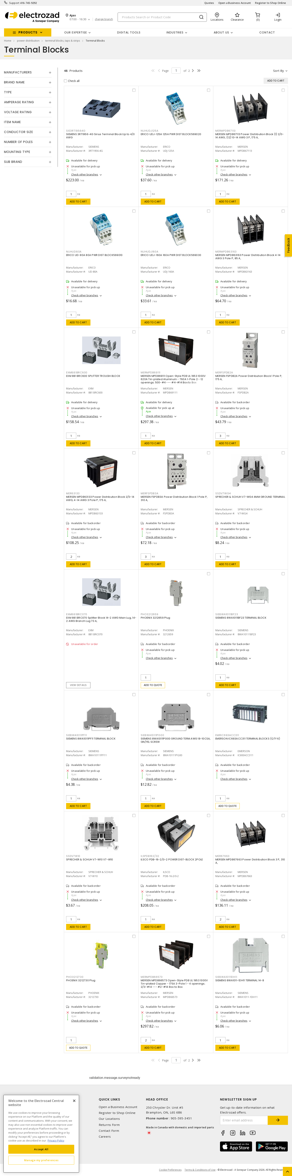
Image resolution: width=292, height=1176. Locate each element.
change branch (104, 19)
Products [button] (28, 32)
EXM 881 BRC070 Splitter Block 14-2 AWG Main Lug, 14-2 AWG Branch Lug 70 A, (101, 619)
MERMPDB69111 (150, 372)
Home (7, 40)
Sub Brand (13, 162)
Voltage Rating (18, 112)
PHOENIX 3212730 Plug (80, 980)
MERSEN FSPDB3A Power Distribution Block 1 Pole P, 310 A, (174, 498)
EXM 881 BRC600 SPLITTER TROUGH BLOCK (93, 376)
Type (8, 92)
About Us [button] (221, 32)
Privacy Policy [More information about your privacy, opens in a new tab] (56, 1140)
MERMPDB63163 (226, 251)
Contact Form (109, 1131)
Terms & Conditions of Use (200, 1170)
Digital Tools (129, 32)
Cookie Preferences (170, 1170)
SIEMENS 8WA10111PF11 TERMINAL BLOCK (91, 738)
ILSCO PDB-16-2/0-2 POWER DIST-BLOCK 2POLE (172, 859)
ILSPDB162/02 (150, 856)
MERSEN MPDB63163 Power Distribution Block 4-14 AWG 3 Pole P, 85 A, (248, 256)
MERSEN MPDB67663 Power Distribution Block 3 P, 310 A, (250, 861)
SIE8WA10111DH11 (226, 977)
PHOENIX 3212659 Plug (155, 617)
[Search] (162, 17)
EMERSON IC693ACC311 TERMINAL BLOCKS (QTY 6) (247, 738)
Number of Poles (18, 142)
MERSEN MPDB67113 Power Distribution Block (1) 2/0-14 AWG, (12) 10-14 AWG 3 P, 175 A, (249, 135)
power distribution (28, 40)
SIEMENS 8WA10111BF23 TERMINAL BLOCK (240, 617)
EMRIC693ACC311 (227, 735)
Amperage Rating (19, 102)
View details (78, 685)
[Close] (74, 1100)
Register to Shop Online (270, 3)
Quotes (209, 3)
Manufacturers (18, 72)
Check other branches (84, 174)
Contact (267, 32)
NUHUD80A (74, 251)
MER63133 (73, 493)
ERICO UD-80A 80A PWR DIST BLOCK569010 (94, 255)
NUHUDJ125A (149, 130)
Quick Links (109, 1099)
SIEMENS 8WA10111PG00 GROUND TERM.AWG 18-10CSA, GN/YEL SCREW (176, 740)
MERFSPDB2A (224, 372)
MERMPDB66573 (152, 977)
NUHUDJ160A (149, 251)
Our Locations (109, 1119)
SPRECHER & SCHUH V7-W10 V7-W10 (89, 859)
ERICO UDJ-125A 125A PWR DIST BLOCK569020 (171, 134)
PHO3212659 (149, 614)
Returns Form (109, 1125)
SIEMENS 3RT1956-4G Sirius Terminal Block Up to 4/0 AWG (100, 135)
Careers (105, 1136)
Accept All (41, 1149)
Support (14, 3)
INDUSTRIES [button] (175, 32)
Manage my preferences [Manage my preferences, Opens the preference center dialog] (41, 1160)
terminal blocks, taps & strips (62, 40)
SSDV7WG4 (223, 493)
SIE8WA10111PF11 (76, 735)
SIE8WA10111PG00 (152, 735)
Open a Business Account (234, 3)
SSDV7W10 (73, 856)
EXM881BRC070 (76, 614)
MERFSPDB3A (149, 493)
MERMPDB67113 (225, 130)
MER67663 (222, 856)
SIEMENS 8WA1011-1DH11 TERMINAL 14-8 (239, 980)
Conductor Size (18, 132)
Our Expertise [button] (75, 32)
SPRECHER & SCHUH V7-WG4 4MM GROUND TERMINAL (250, 497)
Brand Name (14, 82)
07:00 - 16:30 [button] (78, 19)
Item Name (12, 122)
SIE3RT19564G (76, 130)
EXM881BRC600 (76, 372)
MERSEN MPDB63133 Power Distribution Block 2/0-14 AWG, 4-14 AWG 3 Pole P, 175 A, (100, 498)
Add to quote (153, 685)
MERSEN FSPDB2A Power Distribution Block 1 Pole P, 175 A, (248, 377)
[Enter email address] (244, 1120)
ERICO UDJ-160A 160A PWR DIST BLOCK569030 (171, 255)
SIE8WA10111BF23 (226, 614)
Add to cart (78, 201)
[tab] (28, 72)
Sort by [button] (278, 71)
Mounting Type (17, 152)
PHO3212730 (75, 977)
